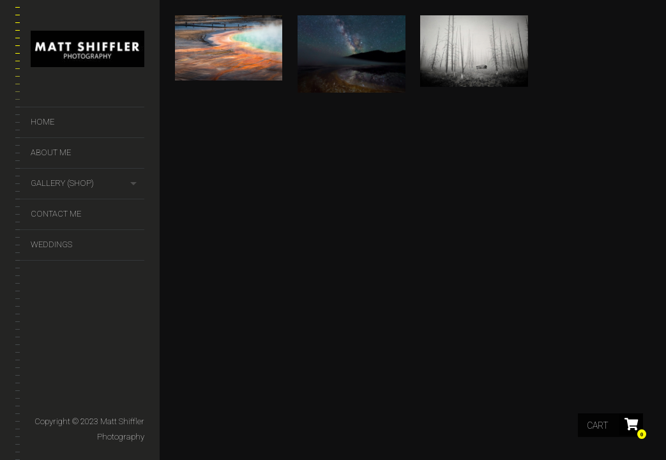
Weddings (51, 244)
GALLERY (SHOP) (62, 183)
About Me (51, 152)
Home (42, 121)
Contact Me (56, 213)
